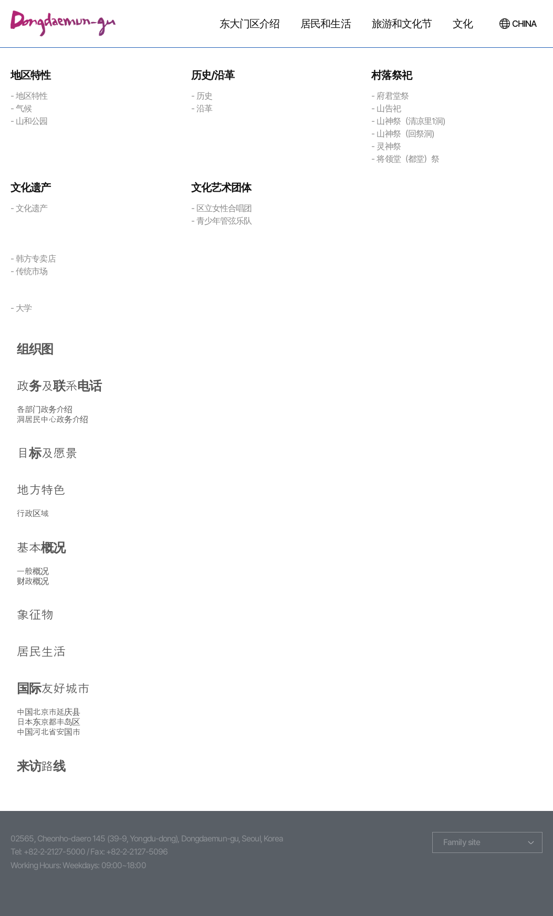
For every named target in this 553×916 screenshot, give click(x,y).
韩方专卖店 (36, 259)
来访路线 (41, 766)
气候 (24, 108)
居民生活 (41, 651)
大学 (24, 308)
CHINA (524, 23)
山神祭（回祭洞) (405, 134)
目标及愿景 (47, 453)
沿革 (204, 108)
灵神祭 (388, 146)
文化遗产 (31, 208)
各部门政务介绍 (44, 409)
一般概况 (32, 571)
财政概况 (32, 581)
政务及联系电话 (59, 386)
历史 (204, 96)
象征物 (35, 615)
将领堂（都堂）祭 (408, 159)
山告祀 (388, 108)
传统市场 (31, 271)
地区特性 (31, 96)
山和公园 (31, 121)
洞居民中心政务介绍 (52, 419)
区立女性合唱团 (224, 208)
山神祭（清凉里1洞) (411, 121)
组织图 (35, 349)
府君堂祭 (392, 96)
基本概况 (41, 547)
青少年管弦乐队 (224, 221)
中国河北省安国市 (48, 732)
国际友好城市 (53, 688)
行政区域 (32, 513)
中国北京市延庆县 (48, 712)
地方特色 (41, 490)
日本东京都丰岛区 (48, 722)
